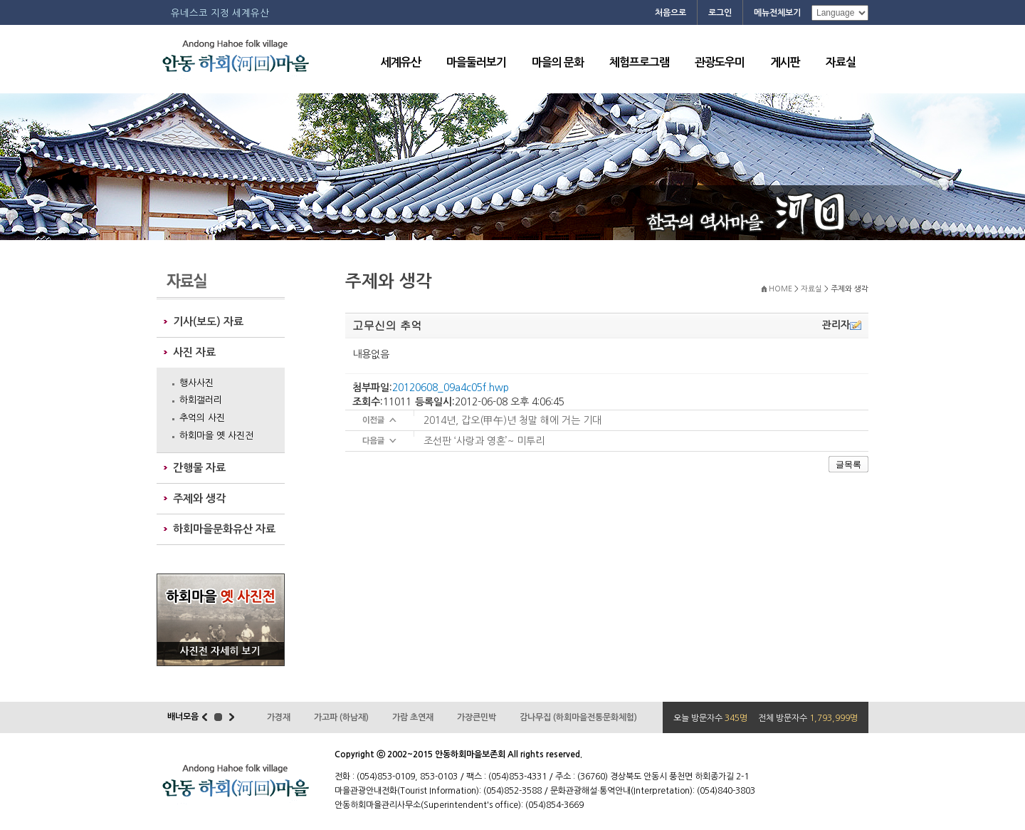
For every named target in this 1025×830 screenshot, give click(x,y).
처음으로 (670, 13)
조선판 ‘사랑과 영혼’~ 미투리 (484, 441)
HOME (780, 289)
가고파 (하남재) (341, 717)
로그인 (720, 13)
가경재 (278, 717)
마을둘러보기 (476, 62)
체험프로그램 (639, 62)
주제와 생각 (199, 498)
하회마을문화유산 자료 (224, 529)
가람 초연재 (412, 717)
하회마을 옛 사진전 (216, 435)
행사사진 (196, 383)
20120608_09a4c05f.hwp (450, 388)
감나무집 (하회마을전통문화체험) (578, 717)
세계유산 (401, 62)
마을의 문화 (558, 62)
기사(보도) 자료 (208, 321)
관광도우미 (720, 62)
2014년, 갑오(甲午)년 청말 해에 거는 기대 (512, 420)
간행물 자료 (199, 467)
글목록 (848, 465)
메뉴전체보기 (777, 13)
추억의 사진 (202, 417)
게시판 (785, 62)
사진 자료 (194, 352)
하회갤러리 (200, 400)
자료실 (841, 62)
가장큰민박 (476, 717)
